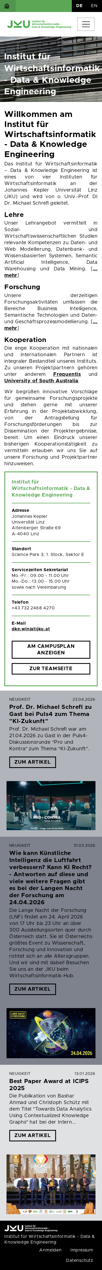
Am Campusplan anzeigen (51, 649)
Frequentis (67, 374)
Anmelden (50, 1250)
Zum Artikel (32, 762)
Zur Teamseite (50, 668)
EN (94, 6)
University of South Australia (41, 381)
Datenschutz (79, 1260)
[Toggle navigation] (86, 24)
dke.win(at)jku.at (31, 629)
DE (79, 6)
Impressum (81, 1250)
